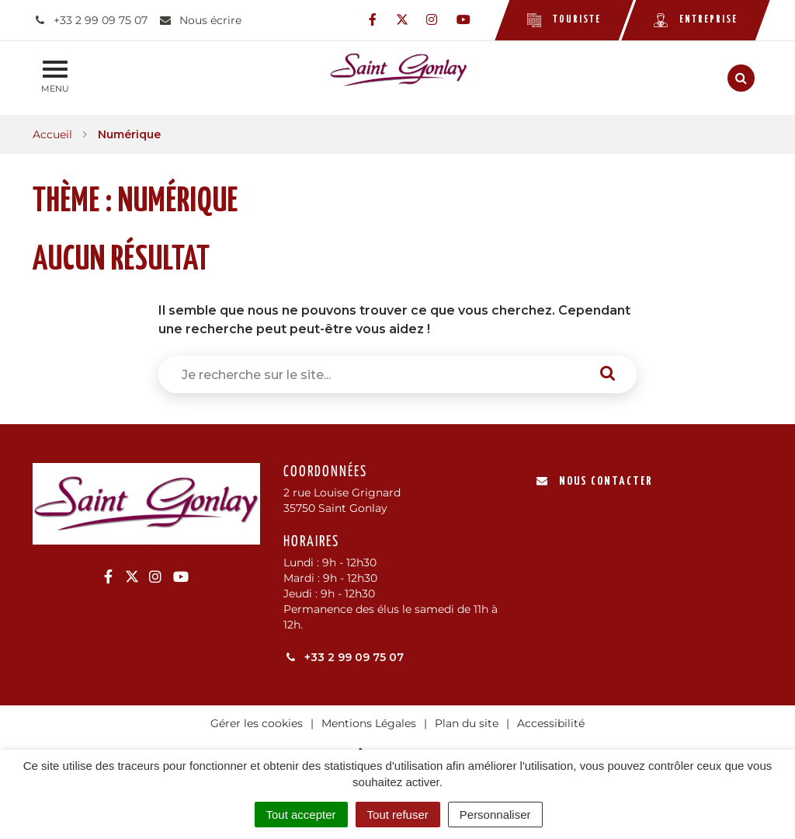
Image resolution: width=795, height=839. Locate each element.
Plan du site (466, 723)
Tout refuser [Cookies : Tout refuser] (398, 814)
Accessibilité (551, 723)
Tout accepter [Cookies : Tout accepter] (301, 814)
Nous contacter (594, 481)
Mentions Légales (368, 723)
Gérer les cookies (256, 723)
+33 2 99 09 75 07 (343, 657)
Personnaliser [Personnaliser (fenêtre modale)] (495, 814)
